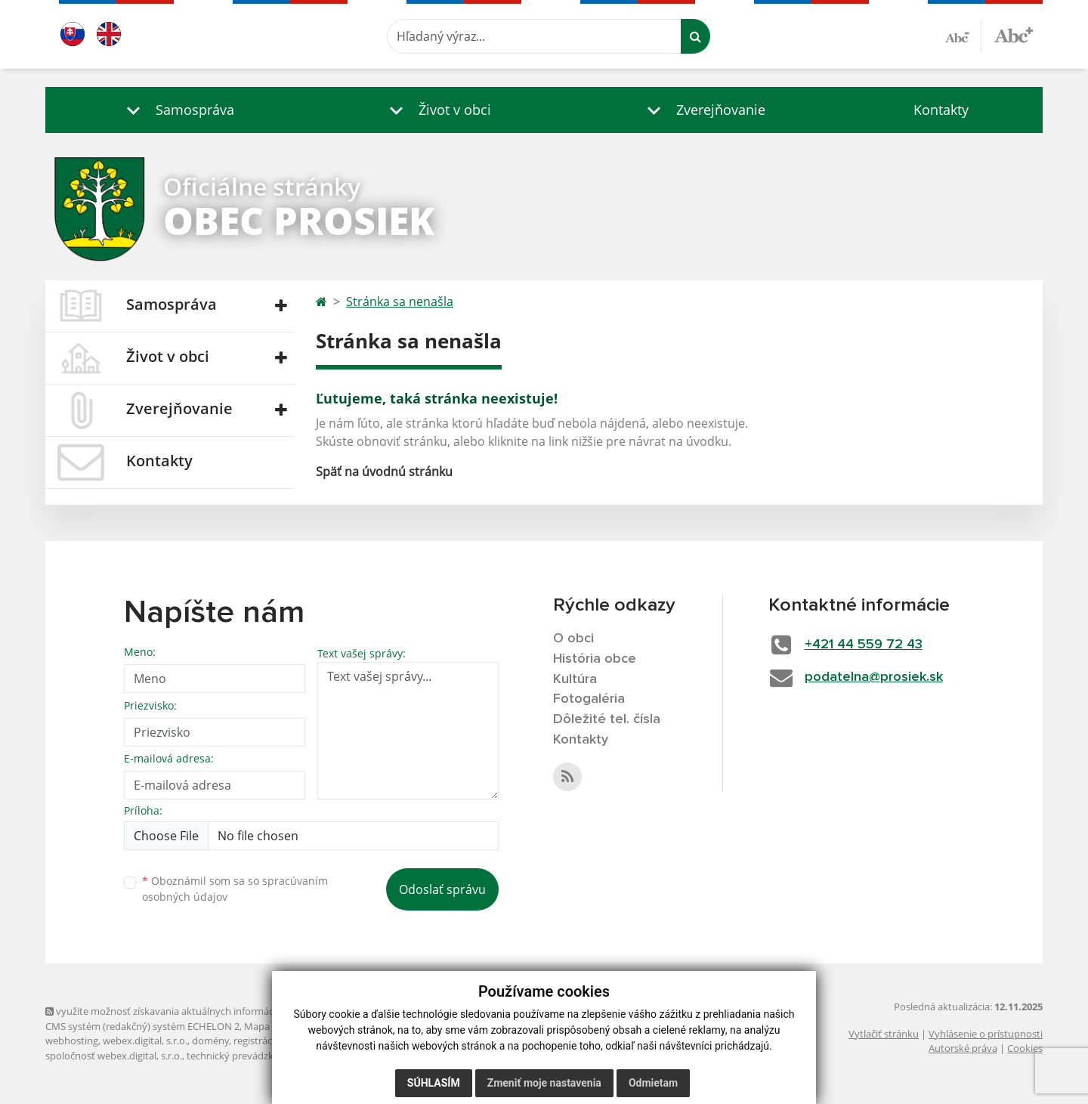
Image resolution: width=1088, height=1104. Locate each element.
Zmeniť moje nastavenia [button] (544, 1083)
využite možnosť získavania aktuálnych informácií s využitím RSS (195, 1011)
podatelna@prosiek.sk (874, 677)
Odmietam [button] (653, 1083)
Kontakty (941, 110)
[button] (176, 110)
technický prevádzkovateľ (244, 1055)
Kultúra (575, 679)
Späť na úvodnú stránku (384, 471)
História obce (594, 659)
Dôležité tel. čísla (606, 719)
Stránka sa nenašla (399, 301)
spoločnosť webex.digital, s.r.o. (113, 1055)
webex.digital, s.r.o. (145, 1040)
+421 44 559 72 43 (864, 644)
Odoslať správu (442, 889)
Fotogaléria (589, 699)
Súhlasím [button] (433, 1083)
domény (210, 1040)
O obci (573, 638)
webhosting (71, 1040)
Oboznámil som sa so (235, 889)
